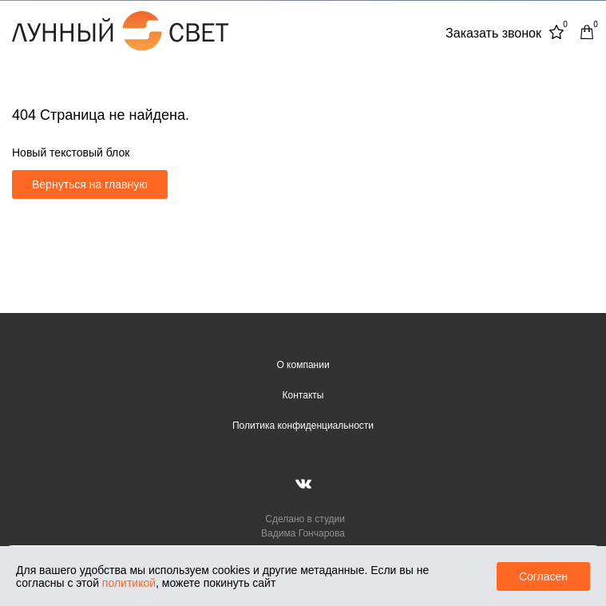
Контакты (303, 395)
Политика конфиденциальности (303, 425)
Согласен (543, 576)
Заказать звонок (493, 33)
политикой (129, 582)
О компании (302, 364)
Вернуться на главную (90, 184)
